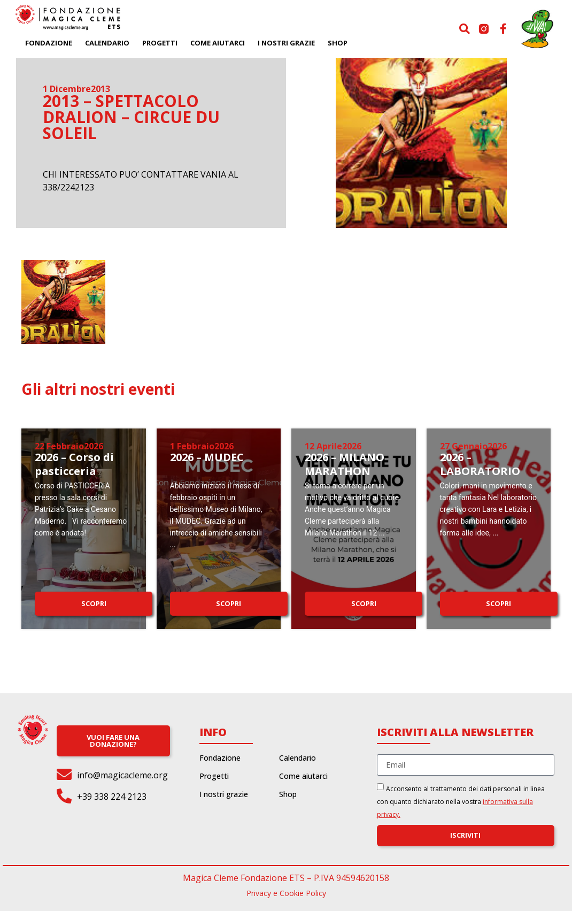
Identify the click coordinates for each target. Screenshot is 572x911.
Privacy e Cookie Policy (286, 893)
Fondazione (48, 43)
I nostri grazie (286, 43)
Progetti (159, 43)
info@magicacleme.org (122, 775)
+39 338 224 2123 (111, 796)
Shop (337, 43)
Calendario (107, 43)
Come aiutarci (217, 43)
